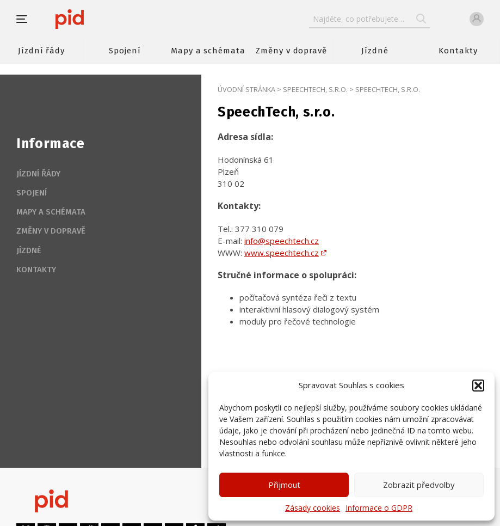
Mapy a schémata (208, 51)
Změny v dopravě (291, 51)
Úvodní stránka (246, 89)
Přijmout (284, 484)
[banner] (102, 19)
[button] (478, 385)
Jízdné (374, 51)
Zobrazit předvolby (419, 484)
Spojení (125, 51)
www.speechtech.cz (281, 252)
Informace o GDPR (378, 508)
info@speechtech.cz (281, 240)
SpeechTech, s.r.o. (315, 89)
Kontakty (458, 51)
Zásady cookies (312, 508)
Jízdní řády (41, 51)
